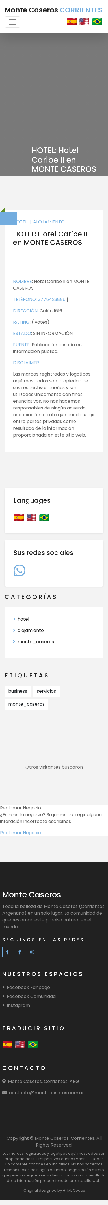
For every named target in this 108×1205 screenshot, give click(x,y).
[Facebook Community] (20, 952)
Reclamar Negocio (20, 832)
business (17, 691)
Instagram (16, 1005)
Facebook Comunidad (29, 996)
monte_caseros (33, 642)
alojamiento (49, 222)
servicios (46, 691)
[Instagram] (32, 952)
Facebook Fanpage (26, 987)
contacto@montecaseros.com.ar (46, 1092)
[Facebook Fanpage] (7, 952)
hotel (20, 222)
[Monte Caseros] (31, 896)
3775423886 (52, 299)
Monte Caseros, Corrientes (64, 1138)
